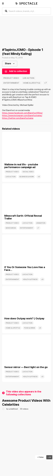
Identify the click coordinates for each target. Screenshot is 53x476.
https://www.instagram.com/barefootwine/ (22, 115)
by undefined (12, 409)
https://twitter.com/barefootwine (17, 118)
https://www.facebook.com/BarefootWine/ (22, 113)
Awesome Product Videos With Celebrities (26, 403)
